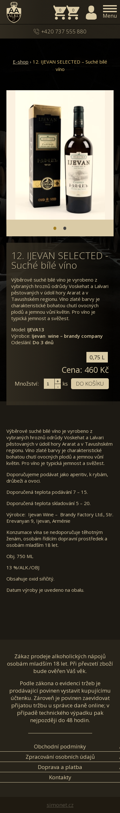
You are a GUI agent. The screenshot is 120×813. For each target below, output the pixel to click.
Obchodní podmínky (60, 746)
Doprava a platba (60, 767)
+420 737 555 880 (63, 31)
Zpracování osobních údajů (60, 756)
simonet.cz (60, 805)
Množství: (27, 383)
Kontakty (60, 777)
